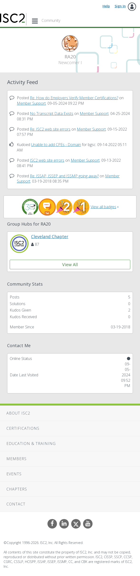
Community (51, 20)
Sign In (120, 6)
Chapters (16, 489)
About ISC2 (18, 413)
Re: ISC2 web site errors (50, 129)
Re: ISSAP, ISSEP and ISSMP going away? (64, 176)
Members (16, 458)
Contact (15, 504)
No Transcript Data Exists (51, 113)
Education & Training (31, 443)
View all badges (103, 206)
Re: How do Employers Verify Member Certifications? (74, 97)
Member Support (31, 103)
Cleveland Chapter (49, 236)
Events (14, 474)
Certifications (22, 428)
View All (70, 264)
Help (106, 6)
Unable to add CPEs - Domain (56, 144)
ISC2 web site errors (47, 160)
